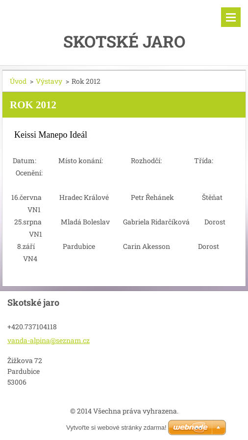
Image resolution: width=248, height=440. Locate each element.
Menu (231, 17)
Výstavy (49, 81)
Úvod (18, 81)
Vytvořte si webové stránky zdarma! (116, 427)
